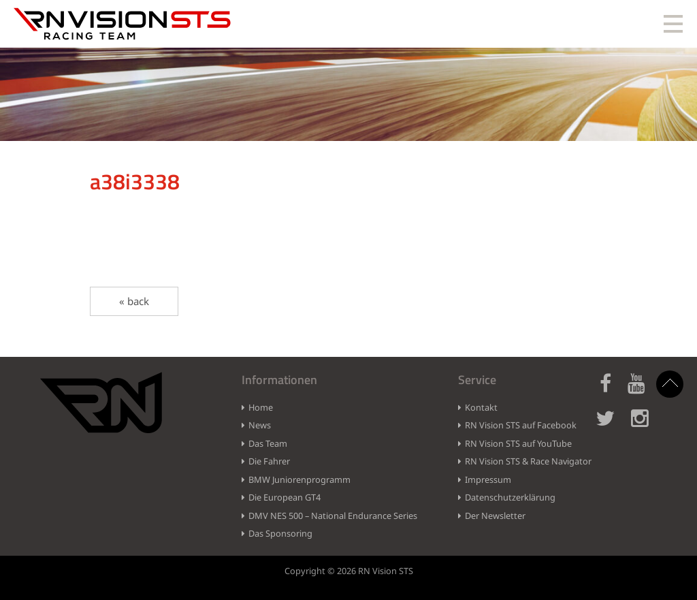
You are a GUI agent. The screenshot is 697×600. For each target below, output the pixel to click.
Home (260, 407)
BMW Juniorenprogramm (299, 479)
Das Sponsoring (280, 533)
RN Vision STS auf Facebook (521, 425)
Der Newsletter (495, 515)
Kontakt (481, 407)
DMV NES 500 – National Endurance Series (332, 515)
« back (134, 301)
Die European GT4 (284, 497)
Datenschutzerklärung (510, 497)
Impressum (488, 479)
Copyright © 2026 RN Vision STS (349, 571)
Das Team (267, 443)
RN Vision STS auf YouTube (518, 443)
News (259, 425)
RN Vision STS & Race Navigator (528, 461)
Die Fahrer (269, 461)
